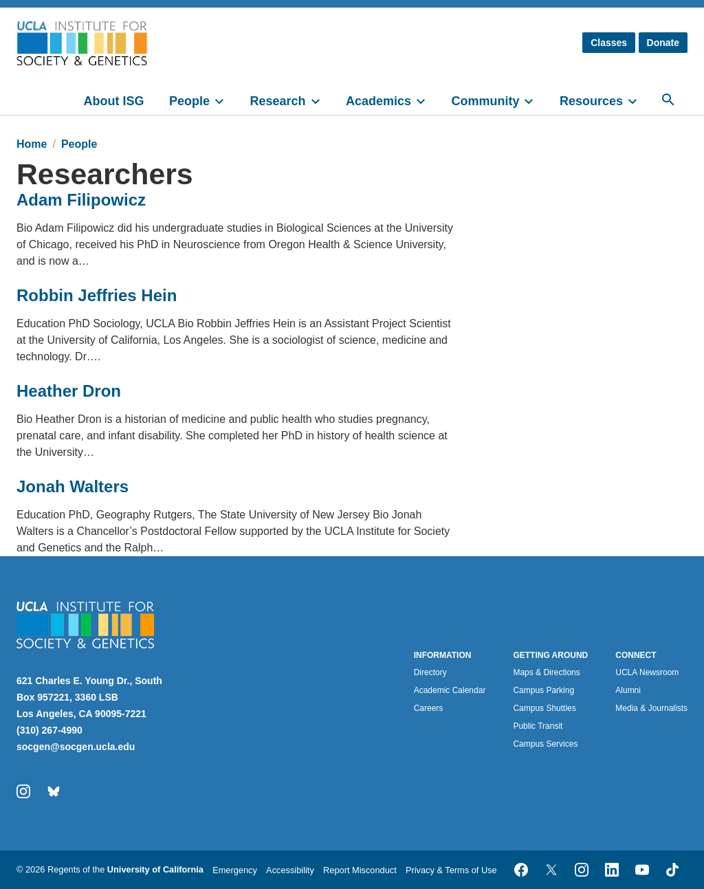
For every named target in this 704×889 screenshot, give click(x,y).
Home (31, 144)
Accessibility (290, 870)
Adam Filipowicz (81, 199)
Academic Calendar (450, 690)
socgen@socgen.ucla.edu (75, 746)
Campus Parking (543, 690)
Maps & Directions (546, 672)
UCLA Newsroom (647, 672)
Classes (609, 42)
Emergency (234, 870)
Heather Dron (68, 391)
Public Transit (537, 726)
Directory (430, 672)
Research (277, 101)
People (189, 101)
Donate (663, 42)
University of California (155, 869)
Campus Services (545, 744)
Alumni (628, 690)
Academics (378, 101)
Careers (428, 708)
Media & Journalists (651, 708)
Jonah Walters (72, 486)
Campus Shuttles (544, 708)
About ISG (114, 101)
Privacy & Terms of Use (451, 870)
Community (485, 101)
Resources (591, 101)
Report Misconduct (360, 870)
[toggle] (225, 100)
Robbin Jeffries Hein (96, 295)
